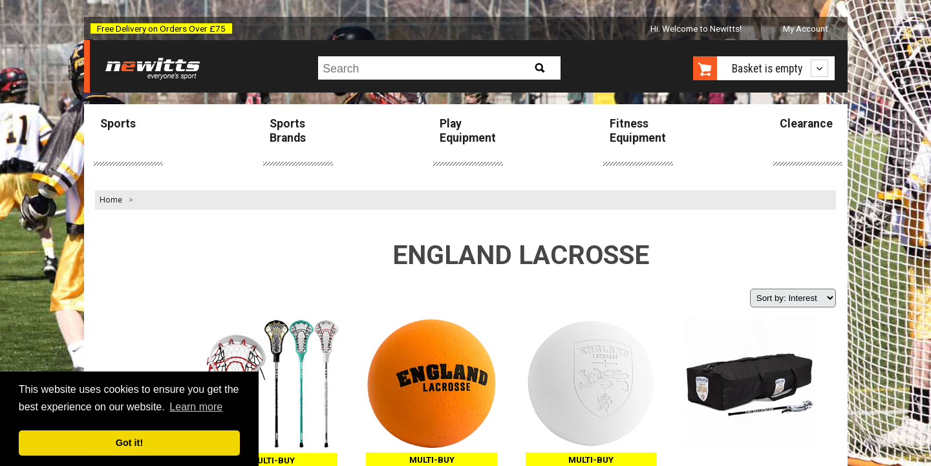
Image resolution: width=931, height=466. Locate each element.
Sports (118, 123)
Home (111, 200)
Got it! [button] (129, 443)
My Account (805, 28)
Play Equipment (468, 130)
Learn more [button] (195, 406)
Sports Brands (288, 130)
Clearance (806, 123)
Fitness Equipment (638, 130)
